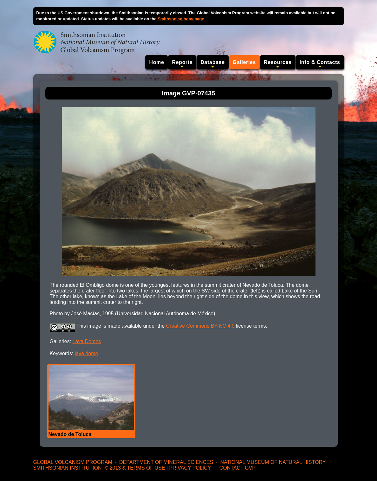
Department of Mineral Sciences (166, 462)
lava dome (86, 353)
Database (212, 62)
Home (156, 62)
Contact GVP (237, 468)
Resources (278, 62)
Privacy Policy (190, 468)
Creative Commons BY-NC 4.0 (200, 326)
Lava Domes (87, 341)
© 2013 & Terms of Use (134, 468)
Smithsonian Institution (67, 468)
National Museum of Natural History (273, 462)
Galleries (244, 62)
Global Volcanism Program (72, 462)
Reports (182, 62)
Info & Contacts (320, 62)
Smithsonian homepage (181, 18)
